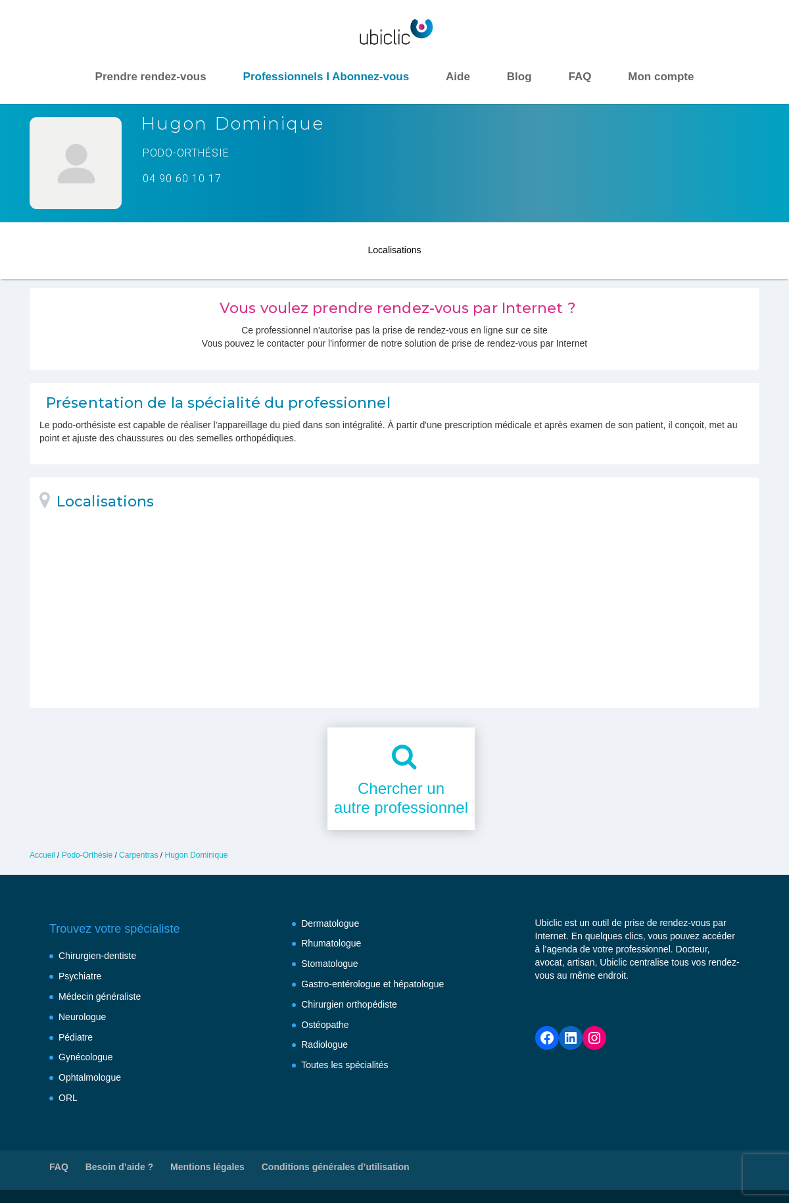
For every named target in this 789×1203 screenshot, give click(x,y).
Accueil (42, 855)
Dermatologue (330, 923)
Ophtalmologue (90, 1077)
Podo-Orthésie (87, 855)
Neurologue (82, 1017)
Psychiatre (80, 976)
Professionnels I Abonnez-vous (326, 76)
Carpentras (138, 855)
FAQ (579, 76)
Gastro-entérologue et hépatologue (372, 984)
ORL (68, 1098)
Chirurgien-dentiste (97, 955)
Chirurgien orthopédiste (349, 1004)
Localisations (394, 248)
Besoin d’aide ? (119, 1167)
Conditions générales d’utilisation (336, 1167)
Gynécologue (86, 1057)
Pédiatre (76, 1037)
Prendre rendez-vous (150, 76)
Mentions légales (207, 1167)
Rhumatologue (331, 943)
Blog (519, 76)
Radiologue (324, 1044)
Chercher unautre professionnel (401, 797)
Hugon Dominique (195, 855)
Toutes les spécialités (344, 1065)
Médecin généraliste (100, 996)
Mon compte (661, 76)
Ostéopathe (324, 1024)
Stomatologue (329, 963)
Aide (458, 76)
